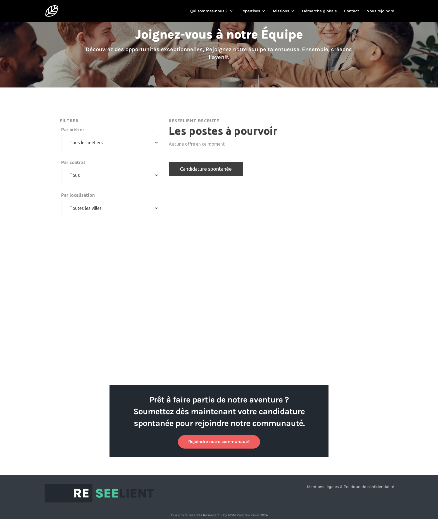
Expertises (250, 11)
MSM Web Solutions (244, 515)
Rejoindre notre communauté (219, 441)
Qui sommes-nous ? (209, 11)
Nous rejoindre (380, 11)
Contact (351, 11)
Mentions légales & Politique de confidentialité (350, 486)
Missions (281, 11)
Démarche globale (319, 11)
